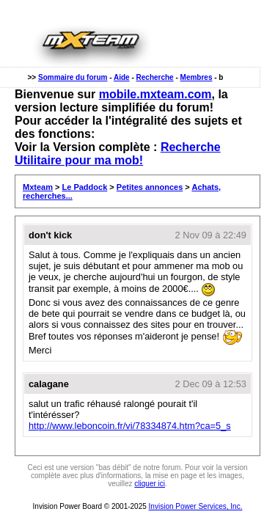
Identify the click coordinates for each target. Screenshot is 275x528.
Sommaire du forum (72, 77)
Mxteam (38, 187)
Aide (122, 77)
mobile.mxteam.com (155, 94)
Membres (196, 77)
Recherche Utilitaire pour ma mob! (118, 153)
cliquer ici (149, 484)
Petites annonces (150, 187)
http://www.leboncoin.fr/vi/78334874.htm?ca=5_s (130, 425)
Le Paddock (85, 187)
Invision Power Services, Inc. (196, 506)
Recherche (155, 77)
